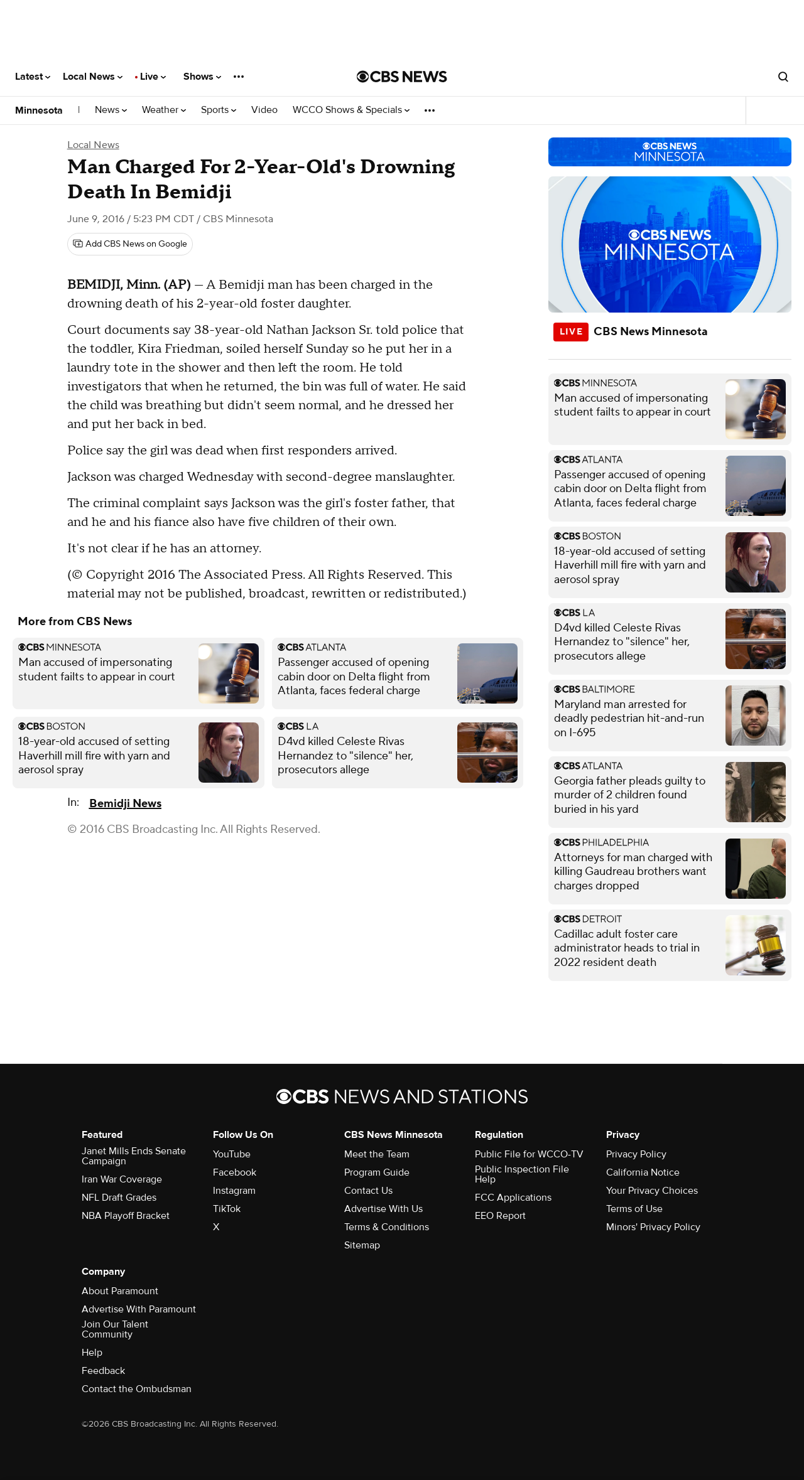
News (111, 110)
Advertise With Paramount (139, 1309)
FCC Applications (513, 1198)
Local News (92, 77)
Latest (32, 77)
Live (153, 76)
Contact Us (368, 1191)
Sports (218, 110)
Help (92, 1353)
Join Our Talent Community (115, 1329)
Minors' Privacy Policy (653, 1227)
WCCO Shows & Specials (351, 110)
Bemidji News (125, 803)
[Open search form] (783, 76)
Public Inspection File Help (522, 1174)
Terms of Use (634, 1209)
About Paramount (120, 1291)
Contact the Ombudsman (137, 1389)
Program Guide (377, 1172)
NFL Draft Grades (119, 1198)
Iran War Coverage (122, 1179)
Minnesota (39, 110)
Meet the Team (377, 1154)
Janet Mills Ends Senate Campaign (134, 1156)
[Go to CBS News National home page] (402, 76)
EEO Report (500, 1216)
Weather (164, 110)
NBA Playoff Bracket (126, 1216)
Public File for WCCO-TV (529, 1154)
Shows (202, 77)
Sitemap (362, 1245)
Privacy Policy (636, 1154)
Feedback (103, 1371)
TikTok (227, 1209)
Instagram (234, 1191)
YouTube (232, 1154)
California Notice (643, 1172)
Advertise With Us (383, 1209)
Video (264, 110)
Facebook (234, 1172)
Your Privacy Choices (652, 1191)
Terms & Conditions (386, 1227)
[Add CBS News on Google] (130, 244)
